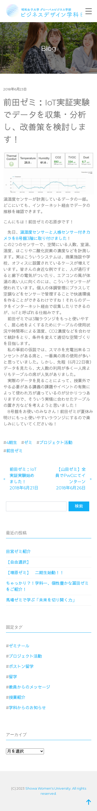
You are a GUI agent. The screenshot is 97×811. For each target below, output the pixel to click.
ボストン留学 (21, 666)
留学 (13, 676)
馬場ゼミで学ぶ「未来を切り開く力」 (41, 600)
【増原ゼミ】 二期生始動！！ (35, 572)
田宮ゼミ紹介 (18, 551)
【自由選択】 (18, 562)
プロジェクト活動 (55, 442)
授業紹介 (17, 697)
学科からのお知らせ (27, 707)
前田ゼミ (14, 450)
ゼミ (28, 442)
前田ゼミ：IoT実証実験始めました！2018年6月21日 (24, 478)
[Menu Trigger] (88, 11)
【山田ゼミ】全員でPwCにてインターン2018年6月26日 (70, 478)
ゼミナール (19, 645)
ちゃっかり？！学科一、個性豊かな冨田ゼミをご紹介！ (47, 586)
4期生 (11, 442)
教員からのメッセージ (29, 687)
